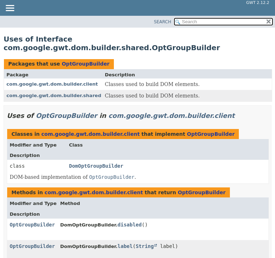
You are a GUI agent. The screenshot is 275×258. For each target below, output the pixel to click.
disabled (129, 225)
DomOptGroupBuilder (96, 166)
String (145, 246)
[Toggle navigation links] (10, 9)
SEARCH (163, 21)
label (124, 246)
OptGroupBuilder (85, 64)
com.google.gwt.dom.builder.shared (53, 95)
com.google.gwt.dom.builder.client (52, 84)
